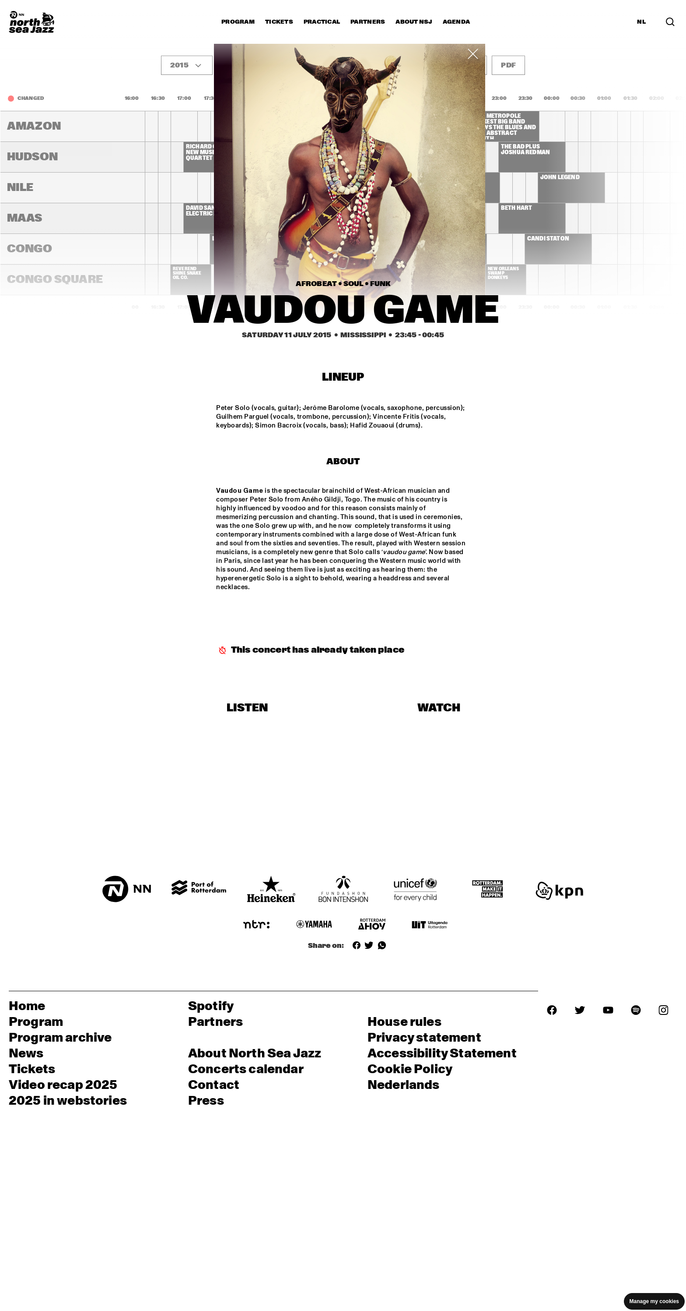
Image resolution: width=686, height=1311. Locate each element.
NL (641, 22)
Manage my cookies (654, 1301)
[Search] (670, 22)
